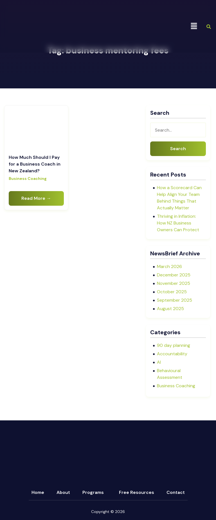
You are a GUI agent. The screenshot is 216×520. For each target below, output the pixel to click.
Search (178, 149)
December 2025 (173, 275)
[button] (193, 26)
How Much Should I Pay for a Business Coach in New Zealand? (34, 164)
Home (38, 492)
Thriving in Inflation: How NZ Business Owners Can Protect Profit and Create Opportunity (178, 229)
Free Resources (136, 492)
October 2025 (172, 292)
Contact (175, 492)
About (63, 492)
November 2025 (173, 283)
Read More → (36, 198)
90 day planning (173, 345)
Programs (93, 492)
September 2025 (174, 300)
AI (159, 362)
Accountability (172, 354)
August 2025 (170, 308)
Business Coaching (28, 178)
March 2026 (169, 266)
